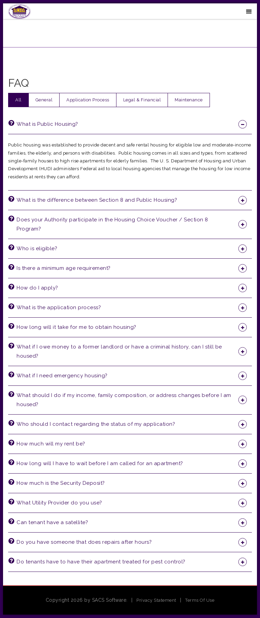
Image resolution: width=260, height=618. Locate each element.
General (44, 99)
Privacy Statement (156, 600)
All (18, 99)
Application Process (87, 99)
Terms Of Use (199, 600)
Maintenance (189, 99)
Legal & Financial (142, 99)
